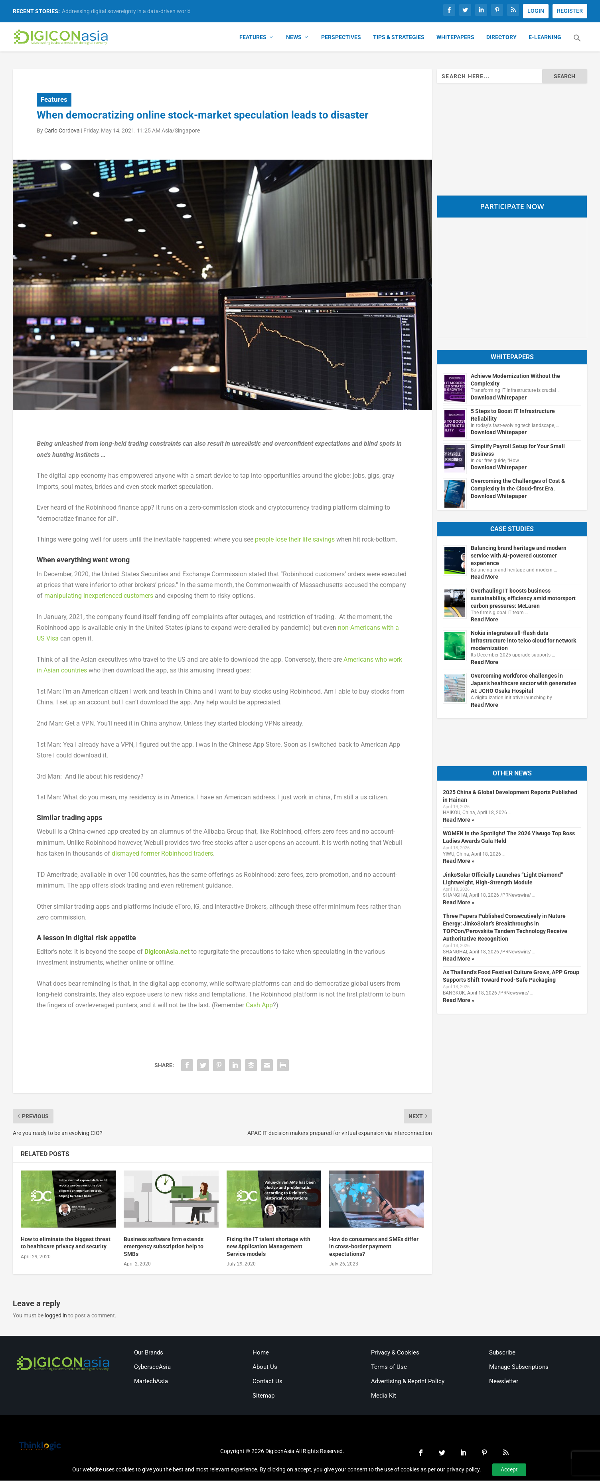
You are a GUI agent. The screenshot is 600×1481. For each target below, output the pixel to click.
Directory (501, 38)
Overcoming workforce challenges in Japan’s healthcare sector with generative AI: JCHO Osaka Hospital (523, 684)
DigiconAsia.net (166, 952)
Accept (509, 1469)
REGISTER (570, 11)
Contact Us (267, 1382)
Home (261, 1353)
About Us (265, 1368)
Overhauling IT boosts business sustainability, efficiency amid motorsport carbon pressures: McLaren (523, 599)
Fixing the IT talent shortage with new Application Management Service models (268, 1247)
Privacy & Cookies (395, 1353)
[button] (577, 44)
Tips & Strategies (398, 38)
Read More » (458, 820)
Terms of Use (389, 1368)
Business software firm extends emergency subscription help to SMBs (163, 1247)
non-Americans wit (364, 628)
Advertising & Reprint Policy (407, 1382)
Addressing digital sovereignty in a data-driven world (126, 11)
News (294, 38)
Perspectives (341, 38)
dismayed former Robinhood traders (162, 854)
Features (252, 38)
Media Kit (383, 1396)
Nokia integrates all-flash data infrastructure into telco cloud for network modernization (523, 642)
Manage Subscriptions (519, 1368)
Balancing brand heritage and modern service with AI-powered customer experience (518, 556)
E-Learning (545, 38)
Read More (484, 578)
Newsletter (503, 1382)
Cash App (259, 1006)
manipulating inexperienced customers (98, 596)
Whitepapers (455, 38)
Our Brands (148, 1353)
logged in (56, 1316)
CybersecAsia (152, 1368)
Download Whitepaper (499, 398)
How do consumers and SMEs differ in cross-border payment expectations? (373, 1247)
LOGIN (535, 11)
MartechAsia (151, 1382)
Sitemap (263, 1396)
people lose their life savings (295, 540)
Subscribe (502, 1353)
